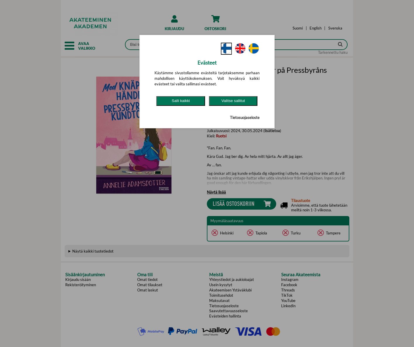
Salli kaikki (181, 101)
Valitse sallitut (233, 101)
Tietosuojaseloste (245, 117)
